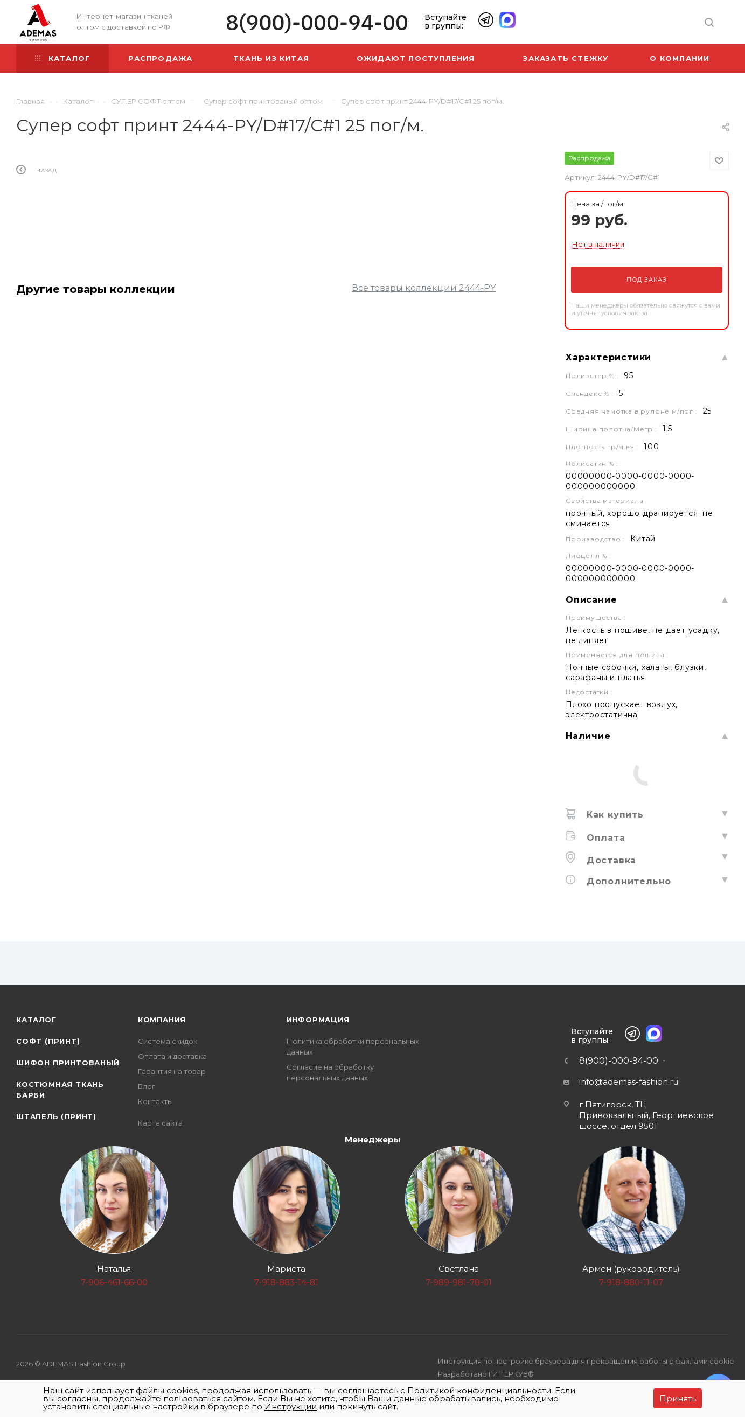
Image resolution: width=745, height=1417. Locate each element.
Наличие (588, 736)
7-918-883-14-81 (286, 1282)
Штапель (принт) (56, 1116)
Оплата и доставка (172, 1056)
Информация (318, 1019)
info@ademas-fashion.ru (628, 1082)
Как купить (613, 814)
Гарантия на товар (172, 1071)
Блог (146, 1086)
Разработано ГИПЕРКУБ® (486, 1374)
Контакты (155, 1101)
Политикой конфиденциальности (479, 1390)
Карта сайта (160, 1123)
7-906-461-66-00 (114, 1282)
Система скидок (167, 1041)
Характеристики (608, 357)
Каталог (36, 1019)
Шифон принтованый (68, 1062)
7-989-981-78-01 (459, 1282)
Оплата (604, 838)
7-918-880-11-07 (631, 1282)
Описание (591, 600)
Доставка (609, 860)
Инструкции (290, 1406)
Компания (162, 1019)
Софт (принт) (48, 1041)
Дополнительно (627, 881)
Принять (677, 1398)
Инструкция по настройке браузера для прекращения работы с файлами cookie (586, 1361)
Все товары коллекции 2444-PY (424, 288)
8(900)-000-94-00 (317, 22)
